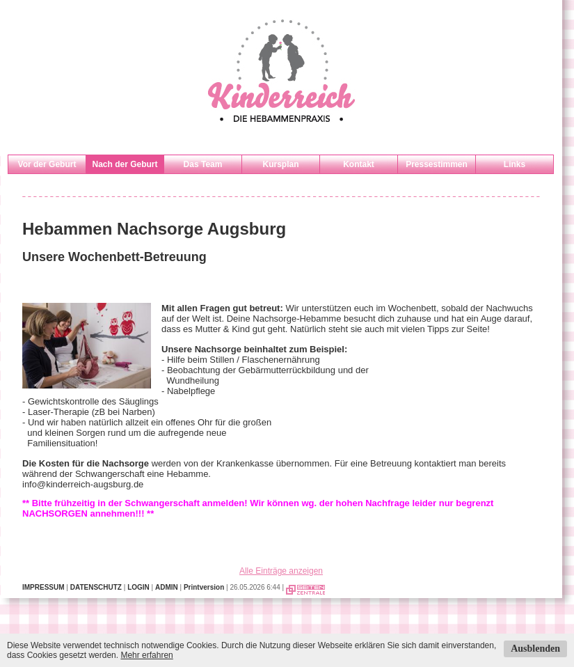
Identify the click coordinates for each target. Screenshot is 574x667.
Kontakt (358, 164)
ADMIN (166, 587)
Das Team (203, 164)
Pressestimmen (437, 164)
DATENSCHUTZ (96, 587)
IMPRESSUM (43, 587)
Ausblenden (535, 648)
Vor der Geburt (47, 164)
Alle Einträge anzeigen (281, 571)
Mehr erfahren (146, 655)
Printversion (204, 587)
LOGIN (138, 587)
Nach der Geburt (124, 164)
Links (514, 164)
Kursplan (280, 164)
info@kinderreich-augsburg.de (82, 484)
